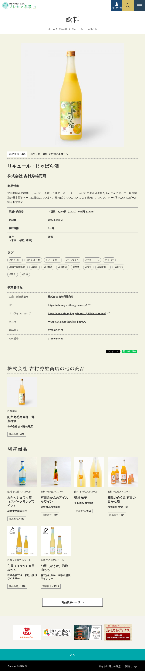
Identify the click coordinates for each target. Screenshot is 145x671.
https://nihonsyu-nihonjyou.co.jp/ (67, 305)
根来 (89, 267)
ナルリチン (73, 260)
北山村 (110, 260)
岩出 (35, 267)
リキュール (93, 260)
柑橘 (76, 267)
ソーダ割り (53, 260)
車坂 (13, 274)
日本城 (48, 267)
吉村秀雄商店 (18, 267)
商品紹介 (63, 29)
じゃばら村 (34, 260)
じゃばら (16, 260)
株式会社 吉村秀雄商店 (60, 296)
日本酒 (63, 267)
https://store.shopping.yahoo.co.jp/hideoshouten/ (77, 313)
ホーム (51, 29)
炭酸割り (104, 267)
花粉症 (119, 267)
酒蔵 (25, 274)
